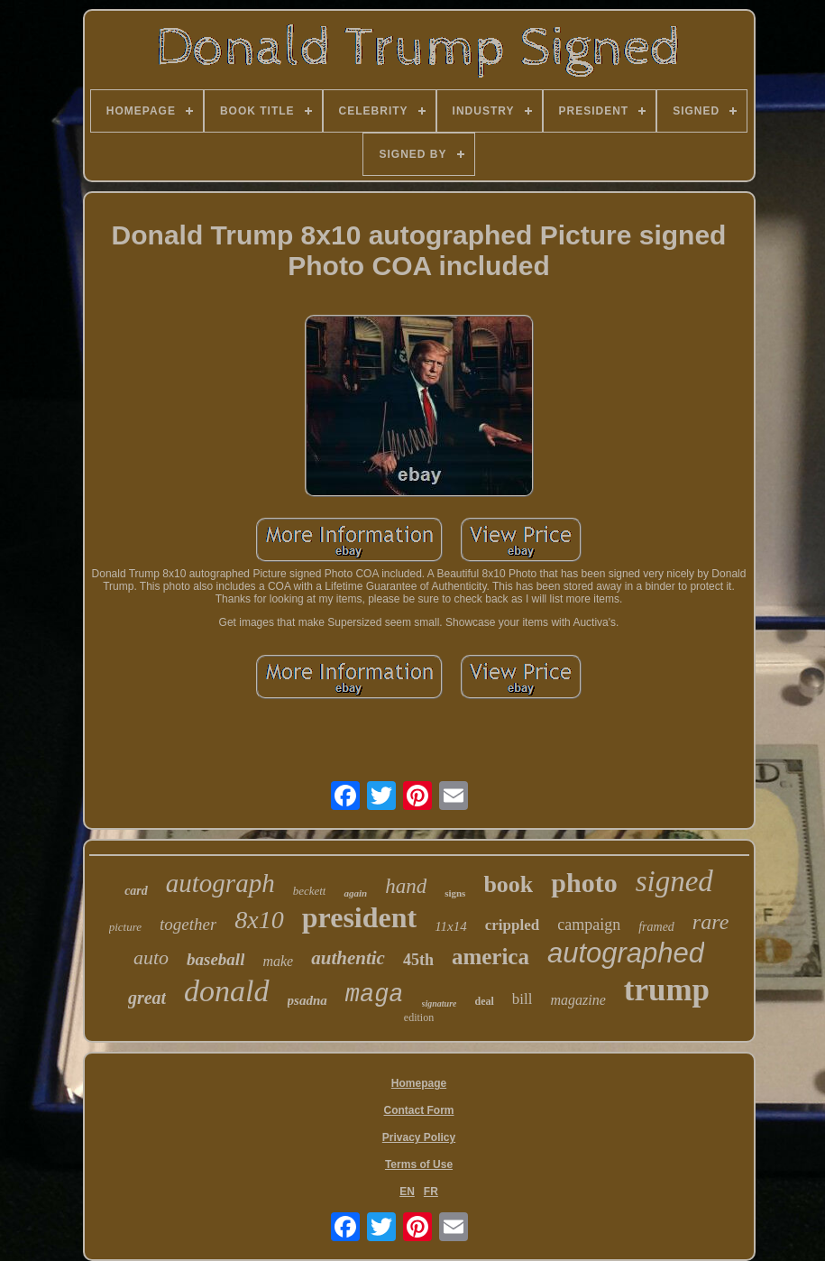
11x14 (451, 926)
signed (674, 881)
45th (418, 960)
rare (710, 922)
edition (419, 1017)
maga (374, 994)
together (188, 924)
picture (125, 927)
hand (405, 886)
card (136, 890)
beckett (309, 890)
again (355, 893)
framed (656, 927)
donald (226, 991)
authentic (348, 958)
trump (667, 990)
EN (407, 1191)
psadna (307, 1000)
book (508, 884)
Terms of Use (419, 1164)
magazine (577, 1000)
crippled (512, 925)
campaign (588, 925)
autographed (625, 953)
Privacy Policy (418, 1137)
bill (522, 999)
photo (584, 882)
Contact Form (419, 1110)
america (490, 956)
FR (431, 1191)
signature (439, 1003)
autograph (220, 883)
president (359, 917)
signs (455, 893)
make (277, 961)
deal (483, 1001)
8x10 (258, 920)
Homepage (418, 1083)
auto (151, 957)
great (147, 998)
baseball (215, 959)
